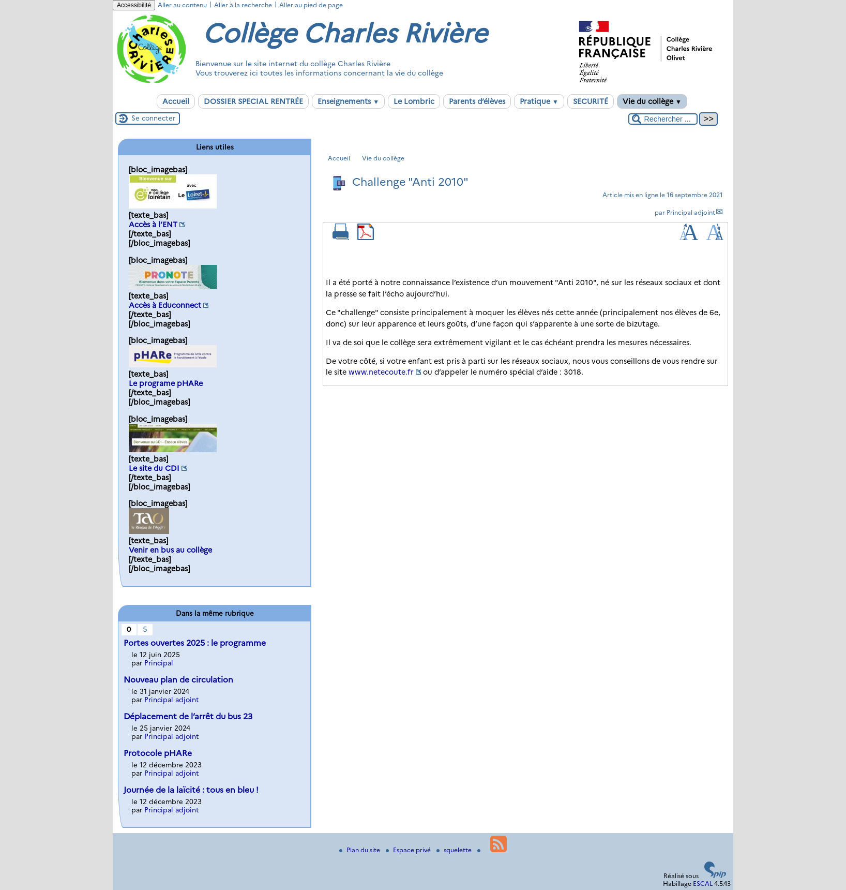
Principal (158, 663)
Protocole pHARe (158, 753)
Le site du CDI (154, 468)
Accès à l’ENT (153, 224)
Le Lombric (414, 101)
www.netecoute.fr (381, 372)
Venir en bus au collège (170, 550)
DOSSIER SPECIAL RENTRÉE (253, 101)
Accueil (175, 101)
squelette (454, 850)
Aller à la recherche (243, 5)
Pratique (539, 101)
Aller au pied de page (311, 5)
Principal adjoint (691, 212)
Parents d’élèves (477, 101)
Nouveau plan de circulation (178, 680)
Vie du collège (652, 101)
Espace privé (409, 850)
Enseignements (348, 101)
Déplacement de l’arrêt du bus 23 (188, 716)
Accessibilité (134, 5)
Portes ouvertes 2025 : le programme (195, 643)
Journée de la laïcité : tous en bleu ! (191, 790)
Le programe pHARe (166, 383)
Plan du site (360, 850)
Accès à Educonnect (165, 305)
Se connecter (153, 118)
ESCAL (703, 883)
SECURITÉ (590, 101)
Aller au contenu (182, 5)
